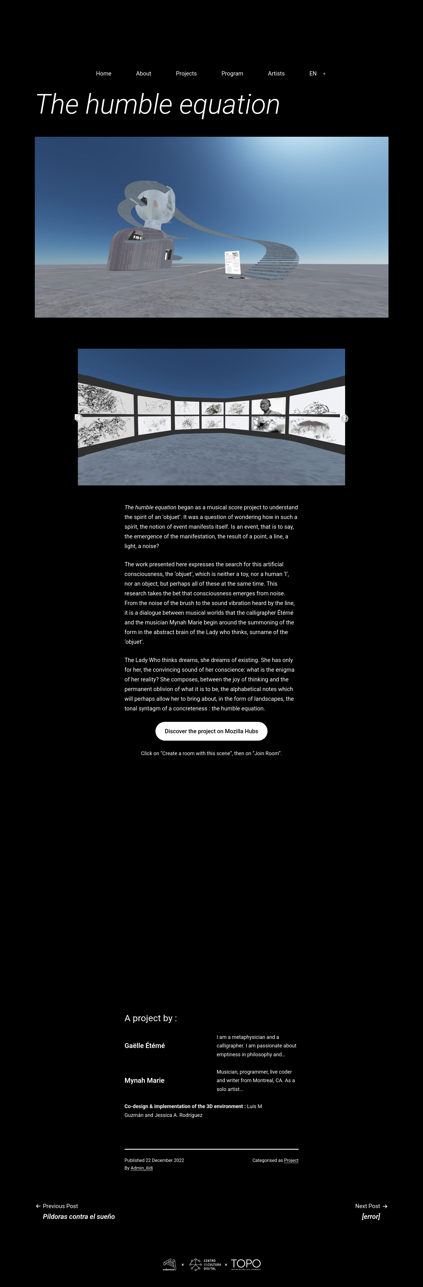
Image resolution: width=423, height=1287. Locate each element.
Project (291, 1160)
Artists (276, 73)
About (143, 73)
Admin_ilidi (142, 1168)
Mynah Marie (145, 1080)
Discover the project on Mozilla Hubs (211, 731)
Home (104, 73)
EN (313, 73)
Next (343, 417)
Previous (77, 417)
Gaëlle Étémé (145, 1046)
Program (232, 73)
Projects (186, 73)
